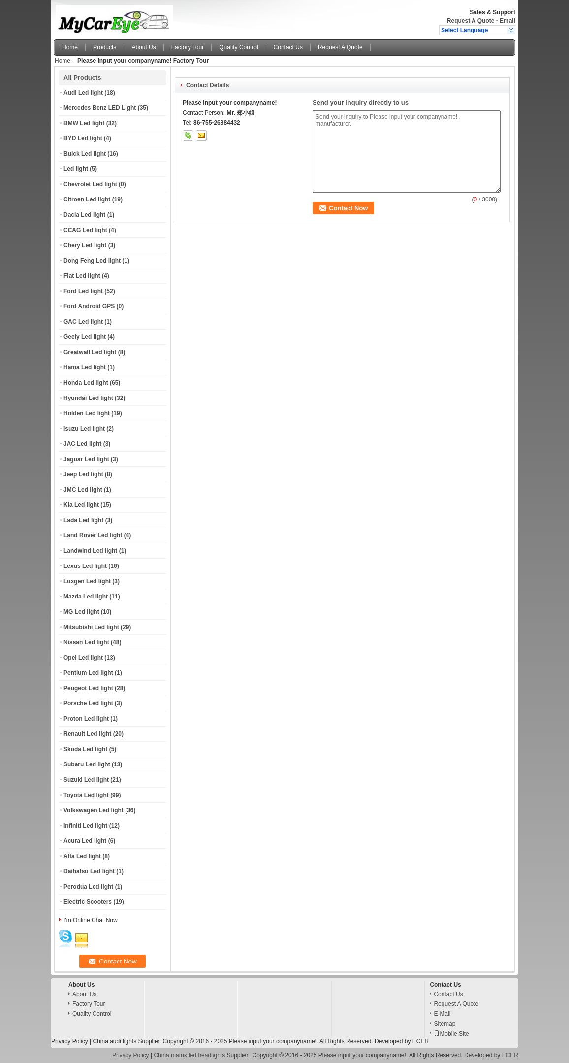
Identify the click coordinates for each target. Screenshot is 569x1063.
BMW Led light (83, 123)
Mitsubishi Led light (91, 627)
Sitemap (444, 1023)
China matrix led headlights (189, 1055)
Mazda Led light (85, 596)
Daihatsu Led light (89, 871)
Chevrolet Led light (90, 184)
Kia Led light (81, 504)
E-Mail (442, 1013)
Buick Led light (84, 153)
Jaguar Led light (86, 459)
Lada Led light (83, 520)
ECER (420, 1041)
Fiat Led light (81, 275)
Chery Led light (84, 245)
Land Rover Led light (92, 535)
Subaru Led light (86, 764)
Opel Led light (83, 657)
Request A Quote (470, 20)
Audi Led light (83, 92)
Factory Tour (187, 47)
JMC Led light (82, 489)
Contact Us (288, 47)
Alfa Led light (82, 856)
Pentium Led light (88, 672)
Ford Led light (83, 291)
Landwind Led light (90, 550)
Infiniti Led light (85, 825)
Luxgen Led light (87, 581)
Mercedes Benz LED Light (99, 107)
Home (70, 47)
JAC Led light (82, 443)
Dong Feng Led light (92, 260)
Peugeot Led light (88, 688)
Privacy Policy (69, 1041)
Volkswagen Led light (93, 810)
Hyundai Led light (88, 398)
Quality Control (238, 47)
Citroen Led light (86, 199)
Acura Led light (84, 840)
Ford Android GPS (89, 306)
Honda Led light (85, 382)
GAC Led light (83, 321)
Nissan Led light (86, 642)
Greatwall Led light (89, 352)
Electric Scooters (87, 901)
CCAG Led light (85, 230)
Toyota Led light (86, 795)
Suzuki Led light (86, 779)
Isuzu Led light (84, 428)
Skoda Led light (85, 749)
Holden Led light (86, 413)
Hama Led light (84, 367)
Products (104, 47)
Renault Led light (87, 734)
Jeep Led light (83, 474)
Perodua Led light (88, 886)
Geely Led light (84, 336)
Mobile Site (451, 1033)
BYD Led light (82, 138)
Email (507, 20)
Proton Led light (86, 718)
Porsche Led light (88, 703)
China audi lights (114, 1041)
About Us (143, 47)
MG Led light (81, 611)
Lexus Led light (85, 566)
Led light (75, 169)
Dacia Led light (84, 214)
